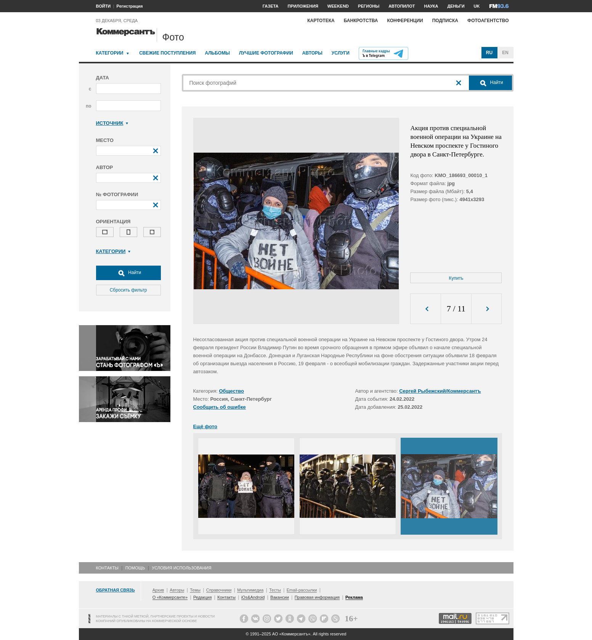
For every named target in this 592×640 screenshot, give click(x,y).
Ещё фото (205, 426)
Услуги (341, 53)
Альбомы (217, 53)
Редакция (202, 597)
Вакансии (279, 597)
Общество (231, 391)
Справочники (219, 590)
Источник (112, 123)
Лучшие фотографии (266, 53)
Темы (195, 590)
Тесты (275, 590)
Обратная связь (115, 590)
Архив (158, 590)
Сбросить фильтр (128, 290)
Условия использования (181, 568)
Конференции (405, 20)
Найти (128, 273)
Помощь (135, 568)
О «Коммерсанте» (170, 597)
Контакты (107, 568)
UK (477, 6)
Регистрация (130, 6)
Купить (456, 278)
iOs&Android (253, 597)
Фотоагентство (488, 20)
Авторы (312, 53)
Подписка (445, 20)
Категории (110, 53)
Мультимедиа (250, 590)
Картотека (321, 20)
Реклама (354, 597)
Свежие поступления (167, 53)
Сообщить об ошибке (219, 407)
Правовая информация (317, 597)
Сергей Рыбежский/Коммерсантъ (440, 391)
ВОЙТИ (103, 6)
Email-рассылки (302, 590)
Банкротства (361, 20)
